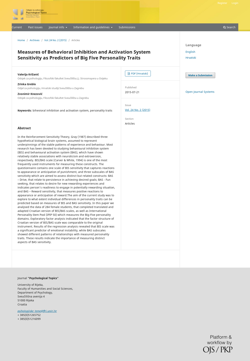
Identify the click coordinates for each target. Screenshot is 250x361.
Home (21, 40)
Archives (34, 40)
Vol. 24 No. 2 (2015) (55, 40)
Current (17, 27)
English (190, 52)
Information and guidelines (91, 27)
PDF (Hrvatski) (139, 73)
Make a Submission (200, 75)
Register (222, 3)
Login (235, 3)
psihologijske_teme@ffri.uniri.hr (37, 311)
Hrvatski (191, 57)
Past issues (35, 27)
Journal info (57, 27)
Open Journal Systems (200, 92)
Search (229, 27)
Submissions (127, 27)
